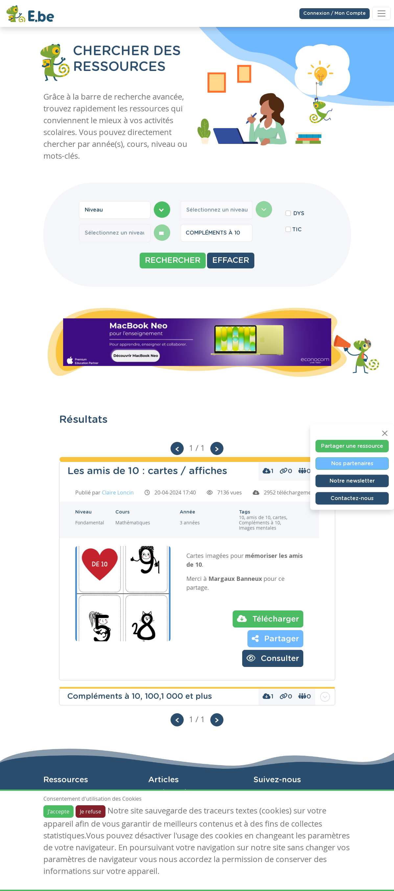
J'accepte (58, 811)
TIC (297, 229)
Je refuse (90, 811)
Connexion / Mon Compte (334, 13)
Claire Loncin (118, 492)
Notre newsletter (352, 481)
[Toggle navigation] (381, 13)
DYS (298, 213)
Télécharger (268, 619)
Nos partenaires (352, 463)
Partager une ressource (352, 446)
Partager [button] (275, 638)
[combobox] (115, 210)
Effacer (230, 260)
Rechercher (172, 260)
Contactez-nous (352, 498)
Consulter (272, 658)
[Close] (385, 433)
